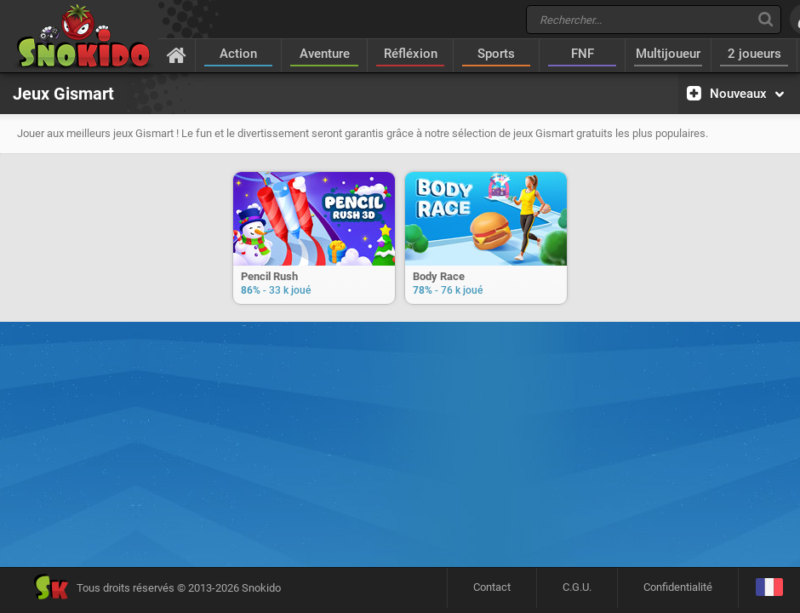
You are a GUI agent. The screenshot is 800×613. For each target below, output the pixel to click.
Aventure (325, 53)
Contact (492, 587)
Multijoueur (668, 53)
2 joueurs (754, 53)
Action (238, 53)
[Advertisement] (400, 383)
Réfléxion (410, 53)
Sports (496, 53)
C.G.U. (577, 587)
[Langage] (769, 588)
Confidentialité (677, 587)
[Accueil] (176, 54)
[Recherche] (765, 19)
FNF (582, 53)
